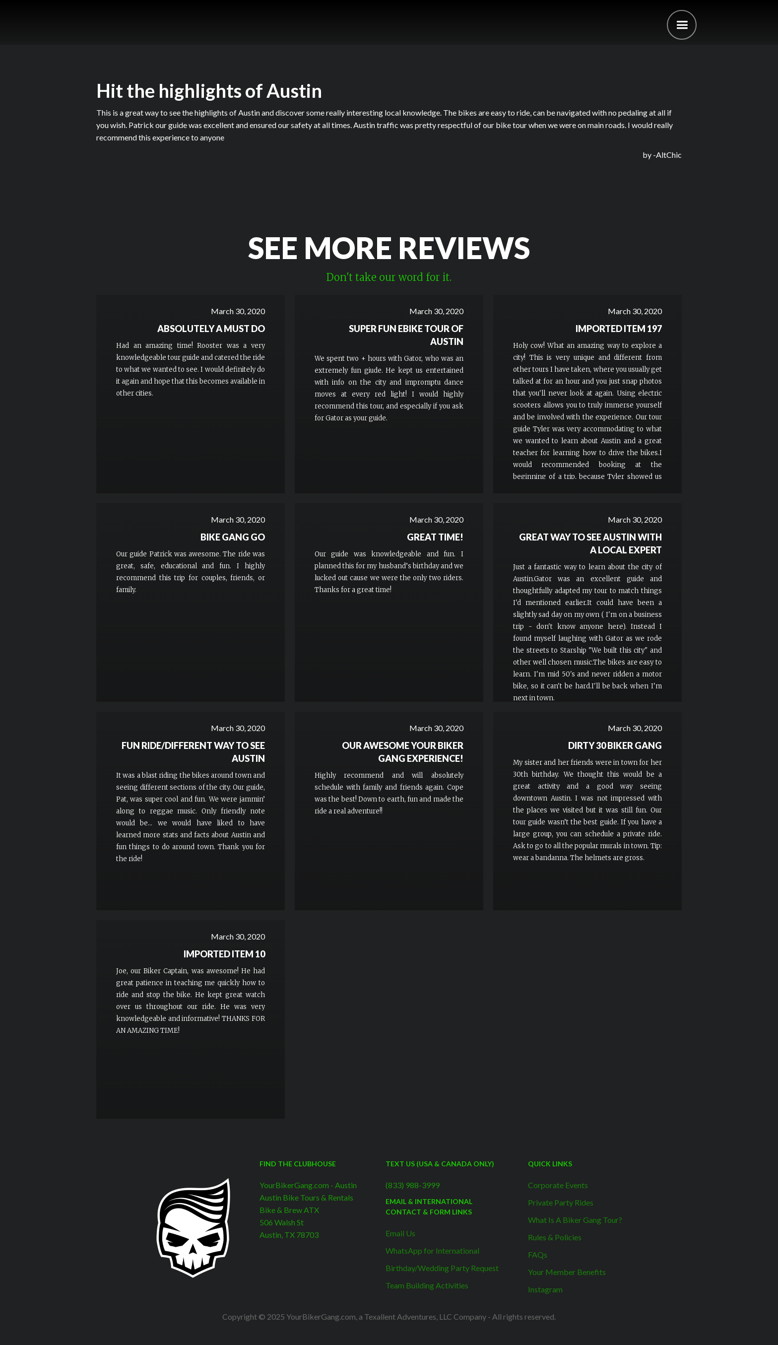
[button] (682, 25)
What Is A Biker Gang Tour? (575, 1219)
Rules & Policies (555, 1237)
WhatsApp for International (432, 1250)
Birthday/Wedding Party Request (442, 1268)
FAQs (537, 1254)
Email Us (400, 1233)
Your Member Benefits (567, 1272)
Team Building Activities (427, 1285)
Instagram (545, 1289)
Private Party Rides (560, 1202)
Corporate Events (558, 1185)
